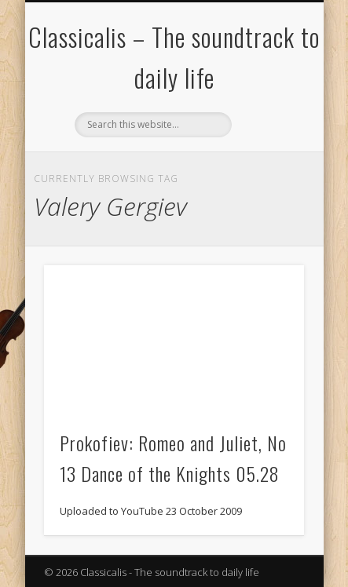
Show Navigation (265, 140)
